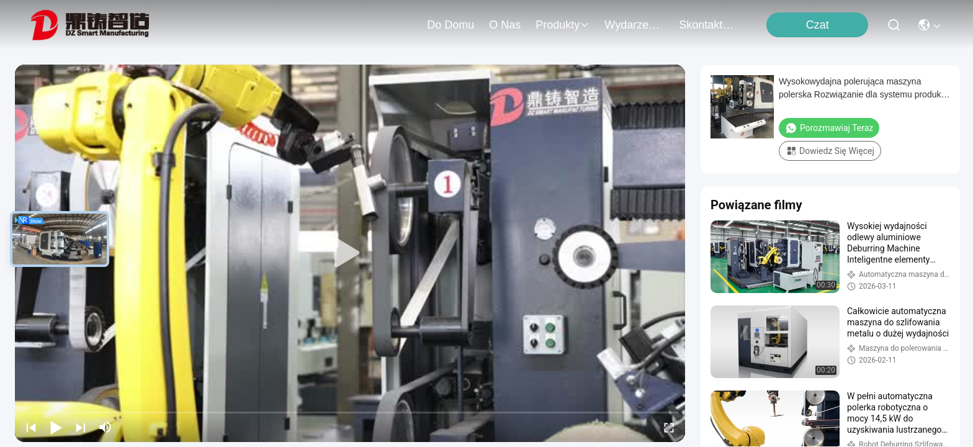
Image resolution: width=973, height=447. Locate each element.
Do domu (450, 25)
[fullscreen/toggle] (669, 427)
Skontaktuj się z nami (708, 25)
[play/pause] (55, 427)
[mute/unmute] (105, 427)
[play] (349, 253)
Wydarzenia (634, 25)
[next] (80, 427)
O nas (505, 25)
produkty (563, 25)
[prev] (31, 427)
